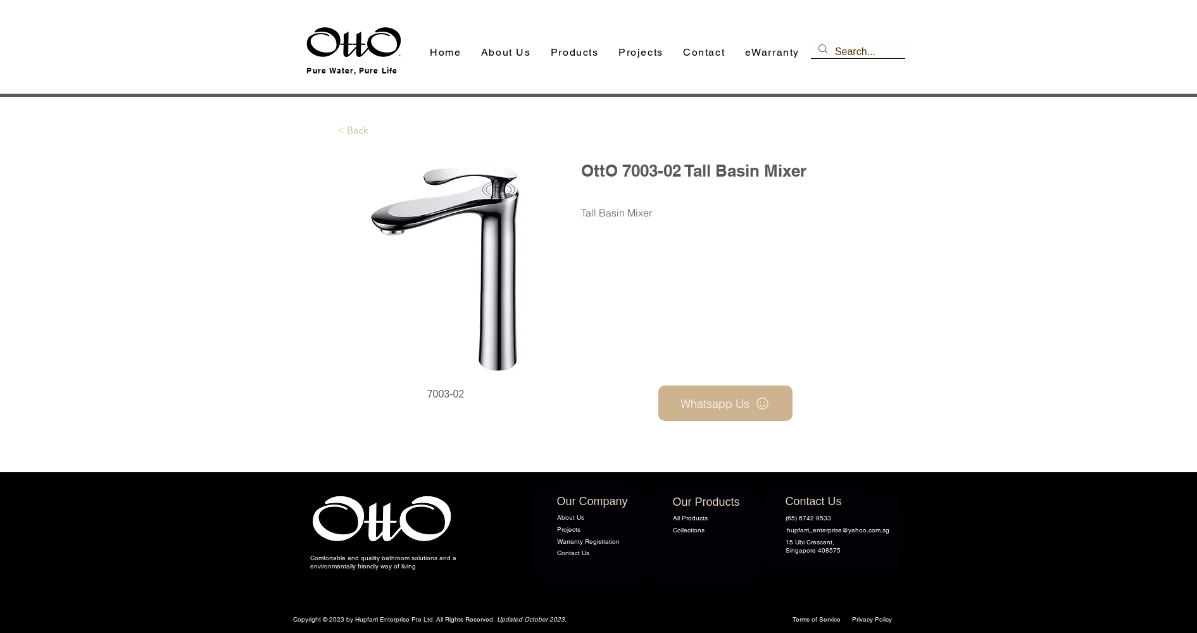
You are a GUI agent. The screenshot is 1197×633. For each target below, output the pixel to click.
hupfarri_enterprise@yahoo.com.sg (838, 530)
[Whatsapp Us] (725, 403)
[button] (574, 53)
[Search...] (857, 52)
